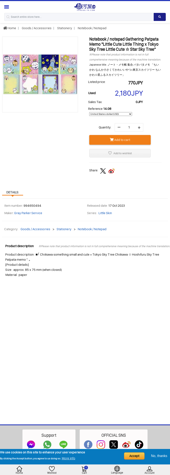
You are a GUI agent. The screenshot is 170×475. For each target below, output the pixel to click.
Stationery (64, 28)
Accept (134, 456)
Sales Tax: (95, 102)
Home (9, 28)
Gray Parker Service (28, 213)
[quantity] (129, 127)
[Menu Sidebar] (7, 7)
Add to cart (120, 140)
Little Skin (105, 213)
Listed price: (97, 82)
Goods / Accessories (36, 28)
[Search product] (160, 17)
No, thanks (159, 456)
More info (68, 458)
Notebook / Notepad (91, 28)
